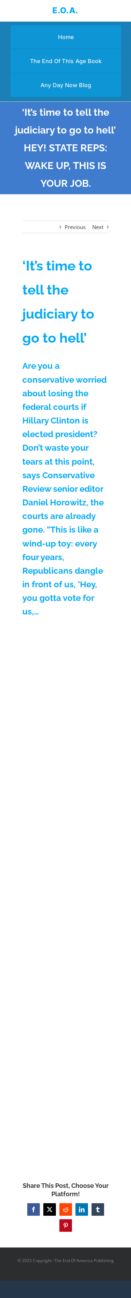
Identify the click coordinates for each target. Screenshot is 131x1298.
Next (97, 226)
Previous (75, 226)
